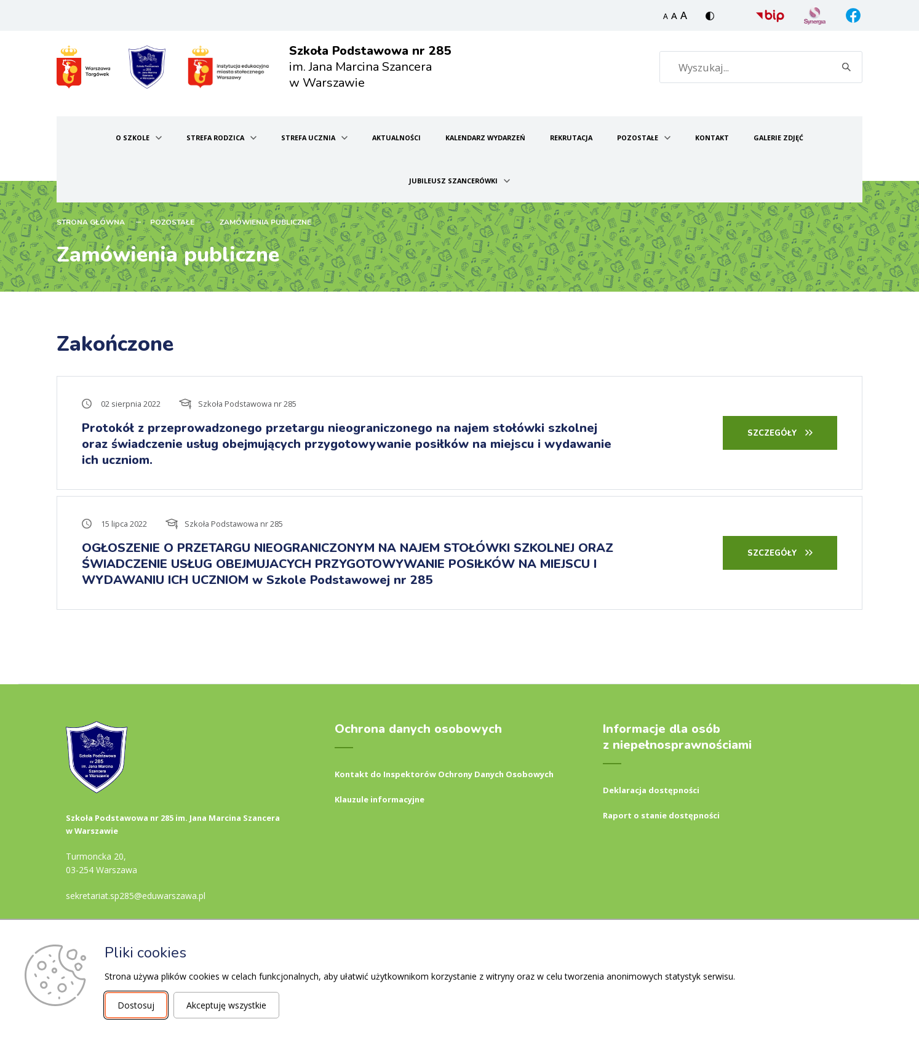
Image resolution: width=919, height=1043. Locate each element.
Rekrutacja (571, 137)
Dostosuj (135, 1005)
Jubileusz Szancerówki (453, 180)
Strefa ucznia (308, 137)
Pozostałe (637, 137)
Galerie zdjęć (778, 137)
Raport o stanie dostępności (661, 815)
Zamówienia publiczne (265, 222)
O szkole (132, 137)
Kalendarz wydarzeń (485, 137)
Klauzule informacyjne (379, 799)
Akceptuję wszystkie (226, 1005)
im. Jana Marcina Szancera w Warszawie (370, 66)
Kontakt (712, 137)
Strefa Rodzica (215, 137)
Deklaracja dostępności (651, 790)
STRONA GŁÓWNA (91, 222)
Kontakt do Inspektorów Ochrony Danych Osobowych (444, 774)
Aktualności (396, 137)
